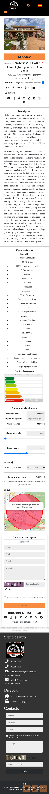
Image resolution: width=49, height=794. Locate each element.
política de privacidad (38, 597)
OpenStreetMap (31, 530)
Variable (18, 468)
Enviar (24, 606)
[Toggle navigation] (5, 12)
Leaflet (21, 530)
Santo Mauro (15, 787)
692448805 (24, 542)
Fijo (9, 468)
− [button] (7, 500)
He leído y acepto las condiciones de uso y (26, 597)
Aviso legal (19, 790)
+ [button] (7, 496)
